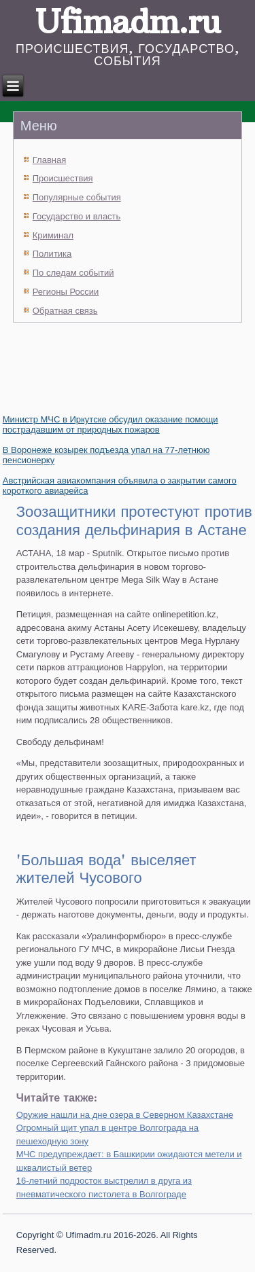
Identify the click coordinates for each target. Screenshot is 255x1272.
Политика (52, 254)
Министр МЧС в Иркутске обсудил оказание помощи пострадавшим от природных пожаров (110, 424)
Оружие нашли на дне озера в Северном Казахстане (124, 1115)
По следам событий (73, 273)
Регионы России (66, 292)
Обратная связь (65, 311)
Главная (49, 160)
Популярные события (77, 197)
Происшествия (63, 178)
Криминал (53, 235)
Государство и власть (77, 216)
